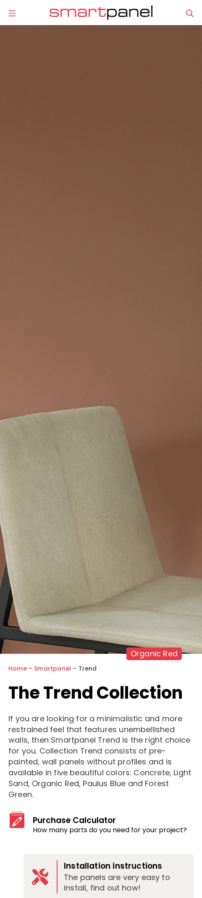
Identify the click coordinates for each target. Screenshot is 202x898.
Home (17, 668)
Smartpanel (52, 668)
